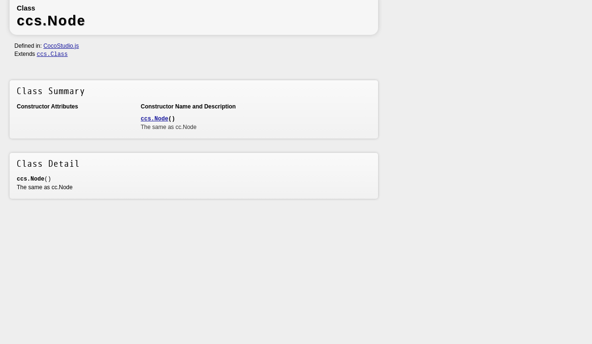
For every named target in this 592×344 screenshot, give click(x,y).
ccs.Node (154, 119)
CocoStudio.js (61, 46)
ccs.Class (52, 54)
